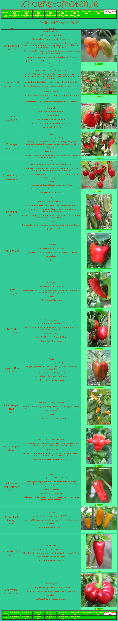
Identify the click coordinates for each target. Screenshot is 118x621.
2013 (5, 16)
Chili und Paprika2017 (50, 16)
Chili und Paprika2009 (62, 12)
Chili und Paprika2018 (62, 16)
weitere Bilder (99, 64)
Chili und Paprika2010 (74, 12)
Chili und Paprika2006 (26, 12)
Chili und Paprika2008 (50, 12)
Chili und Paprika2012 (98, 12)
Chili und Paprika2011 (86, 12)
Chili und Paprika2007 (38, 12)
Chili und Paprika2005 (14, 12)
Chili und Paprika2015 (26, 16)
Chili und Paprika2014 (14, 16)
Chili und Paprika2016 (38, 16)
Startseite (5, 12)
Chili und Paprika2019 (74, 16)
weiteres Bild (99, 131)
